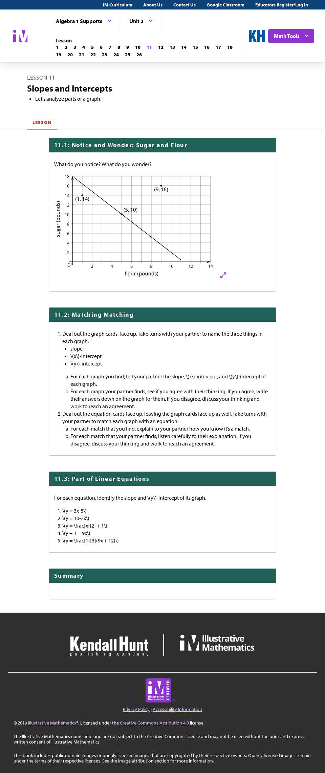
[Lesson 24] (116, 54)
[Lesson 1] (57, 47)
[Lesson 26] (139, 54)
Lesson (41, 122)
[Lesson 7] (110, 47)
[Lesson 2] (66, 47)
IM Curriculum (117, 5)
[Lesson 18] (230, 47)
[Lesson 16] (207, 47)
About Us (152, 5)
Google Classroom (225, 5)
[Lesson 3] (74, 47)
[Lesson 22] (93, 54)
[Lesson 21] (81, 54)
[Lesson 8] (118, 47)
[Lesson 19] (58, 54)
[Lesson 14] (184, 47)
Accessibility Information (177, 709)
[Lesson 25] (127, 54)
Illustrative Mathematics (52, 723)
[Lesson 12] (161, 47)
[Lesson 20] (70, 54)
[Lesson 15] (195, 47)
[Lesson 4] (83, 47)
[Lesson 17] (218, 47)
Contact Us (184, 5)
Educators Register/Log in (281, 5)
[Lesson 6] (101, 47)
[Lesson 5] (92, 47)
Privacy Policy (136, 709)
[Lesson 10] (138, 47)
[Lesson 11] (149, 47)
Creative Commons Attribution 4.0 (154, 723)
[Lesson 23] (104, 54)
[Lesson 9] (127, 47)
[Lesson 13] (172, 47)
